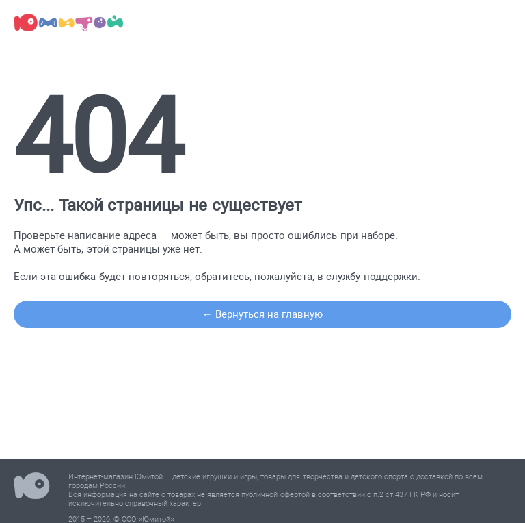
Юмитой (32, 487)
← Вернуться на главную (262, 314)
